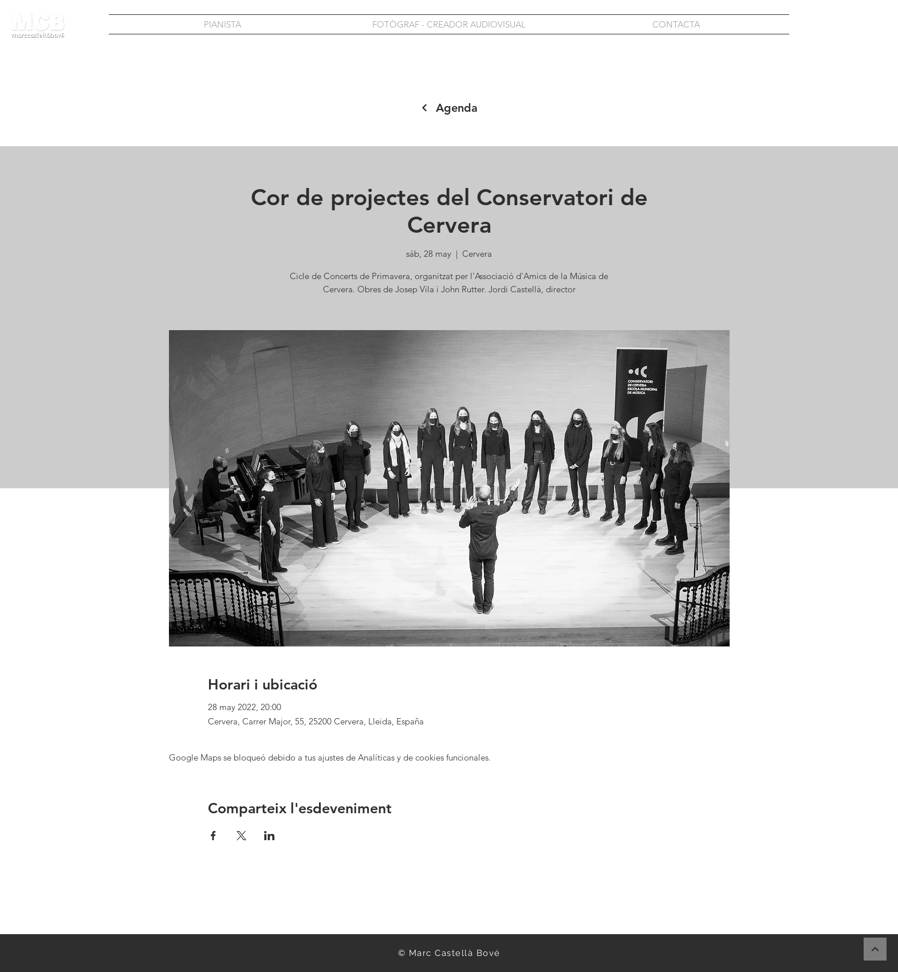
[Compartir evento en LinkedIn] (269, 835)
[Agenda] (449, 107)
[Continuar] (875, 949)
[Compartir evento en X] (241, 835)
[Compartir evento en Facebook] (213, 835)
